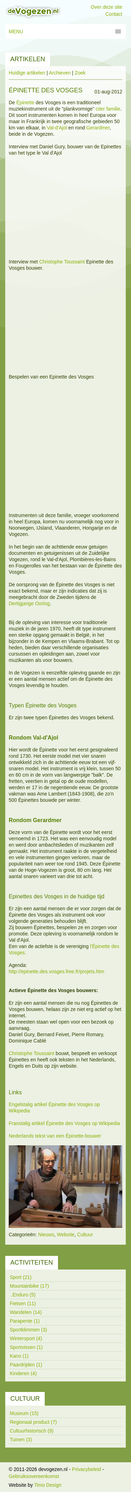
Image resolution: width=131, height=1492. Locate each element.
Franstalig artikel (27, 1123)
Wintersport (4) (26, 1338)
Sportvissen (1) (26, 1347)
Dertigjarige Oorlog (29, 603)
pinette (27, 102)
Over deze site (106, 7)
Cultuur (85, 1234)
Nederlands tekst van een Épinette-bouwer (55, 1136)
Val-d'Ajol (57, 127)
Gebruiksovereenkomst (34, 1476)
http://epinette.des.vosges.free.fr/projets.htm (56, 971)
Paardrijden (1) (26, 1364)
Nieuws (46, 1234)
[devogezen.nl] (32, 11)
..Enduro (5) (23, 1294)
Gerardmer (98, 127)
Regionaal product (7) (33, 1422)
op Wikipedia (106, 1123)
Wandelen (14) (26, 1312)
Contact (113, 14)
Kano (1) (19, 1356)
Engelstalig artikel (29, 1104)
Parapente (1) (25, 1321)
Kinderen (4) (23, 1373)
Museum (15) (24, 1413)
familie (113, 109)
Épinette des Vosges (72, 1104)
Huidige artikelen (27, 73)
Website (65, 1234)
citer (101, 109)
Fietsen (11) (23, 1303)
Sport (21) (20, 1277)
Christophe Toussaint (62, 261)
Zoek (80, 73)
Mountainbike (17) (29, 1286)
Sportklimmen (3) (28, 1329)
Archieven (60, 73)
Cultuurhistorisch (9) (31, 1431)
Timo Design (47, 1485)
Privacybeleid (86, 1469)
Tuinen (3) (21, 1439)
